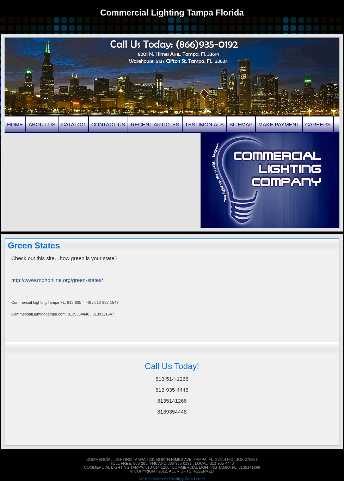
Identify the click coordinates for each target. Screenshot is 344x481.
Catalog (73, 124)
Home (15, 124)
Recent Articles (155, 124)
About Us (42, 124)
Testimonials (204, 124)
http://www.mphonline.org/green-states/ (57, 280)
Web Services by (172, 479)
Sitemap (241, 124)
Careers (318, 124)
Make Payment (279, 124)
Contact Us (108, 124)
